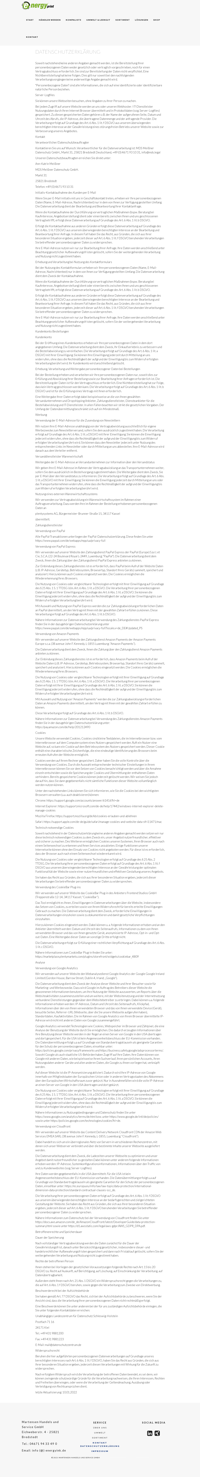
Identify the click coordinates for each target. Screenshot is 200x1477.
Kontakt (32, 37)
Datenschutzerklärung (100, 1446)
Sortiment (122, 20)
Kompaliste (73, 20)
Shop (156, 20)
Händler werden (50, 20)
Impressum (99, 1451)
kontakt (100, 1442)
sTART (30, 20)
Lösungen (141, 20)
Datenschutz (118, 1458)
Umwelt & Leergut (98, 20)
